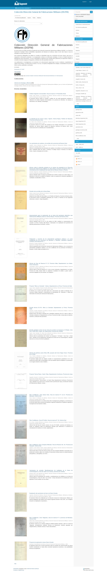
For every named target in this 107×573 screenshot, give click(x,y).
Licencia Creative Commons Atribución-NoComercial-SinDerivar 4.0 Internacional (44, 75)
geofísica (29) (79, 132)
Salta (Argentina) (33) (81, 124)
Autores (29, 17)
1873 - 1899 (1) (79, 147)
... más (77, 103)
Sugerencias (21, 570)
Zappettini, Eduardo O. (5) (82, 90)
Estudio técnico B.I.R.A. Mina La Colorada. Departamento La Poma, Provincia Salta (51, 308)
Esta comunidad (79, 16)
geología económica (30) (81, 129)
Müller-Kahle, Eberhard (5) (82, 82)
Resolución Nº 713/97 (19, 69)
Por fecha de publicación (20, 17)
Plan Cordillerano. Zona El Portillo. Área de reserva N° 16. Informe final (47, 420)
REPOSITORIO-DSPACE (33, 568)
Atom (78, 164)
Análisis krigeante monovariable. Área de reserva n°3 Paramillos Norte (47, 93)
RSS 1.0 (79, 158)
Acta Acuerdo (17, 71)
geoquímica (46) (79, 112)
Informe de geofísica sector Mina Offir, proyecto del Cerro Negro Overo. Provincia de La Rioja (51, 353)
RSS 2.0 (79, 161)
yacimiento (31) (79, 127)
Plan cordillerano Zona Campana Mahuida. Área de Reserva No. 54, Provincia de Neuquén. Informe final (51, 445)
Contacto (15, 570)
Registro (78, 59)
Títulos (34, 17)
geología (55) (79, 109)
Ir (41, 23)
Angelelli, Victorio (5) (80, 79)
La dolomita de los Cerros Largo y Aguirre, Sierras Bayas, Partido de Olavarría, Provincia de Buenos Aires (51, 119)
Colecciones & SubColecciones (83, 24)
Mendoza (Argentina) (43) (81, 118)
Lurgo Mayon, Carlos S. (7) (82, 70)
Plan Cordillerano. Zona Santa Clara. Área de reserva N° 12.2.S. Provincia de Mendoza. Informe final (51, 395)
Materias (39, 17)
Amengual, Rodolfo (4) (81, 93)
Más (15, 563)
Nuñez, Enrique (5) (80, 84)
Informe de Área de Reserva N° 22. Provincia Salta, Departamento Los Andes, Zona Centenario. (51, 264)
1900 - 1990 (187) (80, 144)
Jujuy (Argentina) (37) (81, 121)
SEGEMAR (16, 568)
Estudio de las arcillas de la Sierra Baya (39, 191)
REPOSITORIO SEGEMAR (23, 8)
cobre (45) (78, 115)
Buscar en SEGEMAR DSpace (82, 14)
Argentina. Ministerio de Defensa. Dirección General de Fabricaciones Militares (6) (84, 75)
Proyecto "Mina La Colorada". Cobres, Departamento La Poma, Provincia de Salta (50, 286)
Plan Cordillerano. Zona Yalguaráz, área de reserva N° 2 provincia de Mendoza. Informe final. (51, 518)
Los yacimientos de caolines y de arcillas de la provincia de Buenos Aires (48, 143)
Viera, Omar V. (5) (80, 87)
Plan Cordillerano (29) (81, 135)
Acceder (77, 56)
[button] (84, 1)
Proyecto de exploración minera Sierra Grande (41, 542)
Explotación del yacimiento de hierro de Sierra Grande (43, 493)
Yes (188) (78, 153)
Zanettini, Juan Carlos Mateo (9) (83, 67)
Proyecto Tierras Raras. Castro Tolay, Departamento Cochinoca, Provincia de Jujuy (51, 374)
